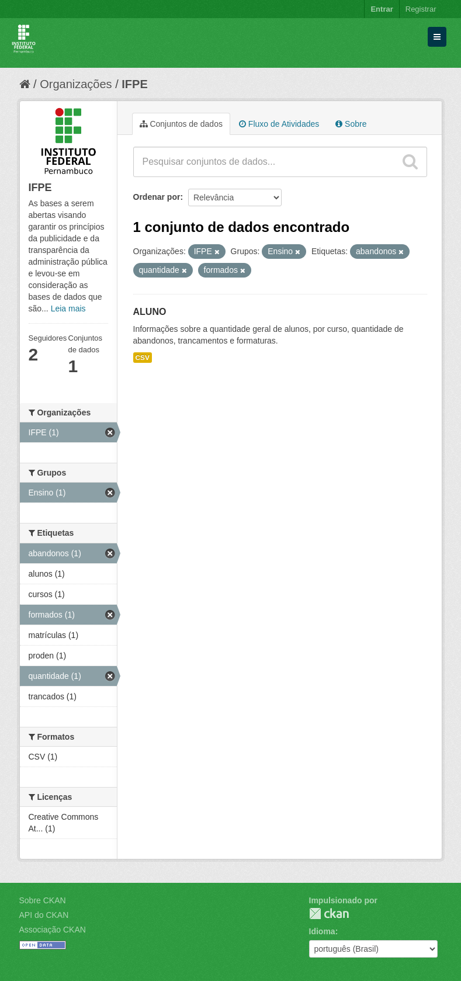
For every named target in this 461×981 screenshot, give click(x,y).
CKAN (329, 913)
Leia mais (68, 308)
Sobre (350, 124)
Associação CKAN (52, 929)
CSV (143, 357)
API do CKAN (44, 915)
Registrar (420, 9)
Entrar (381, 9)
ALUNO (150, 312)
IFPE (134, 84)
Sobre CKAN (42, 900)
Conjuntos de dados (181, 124)
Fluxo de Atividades (279, 124)
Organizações (76, 84)
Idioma (322, 931)
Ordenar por (157, 197)
